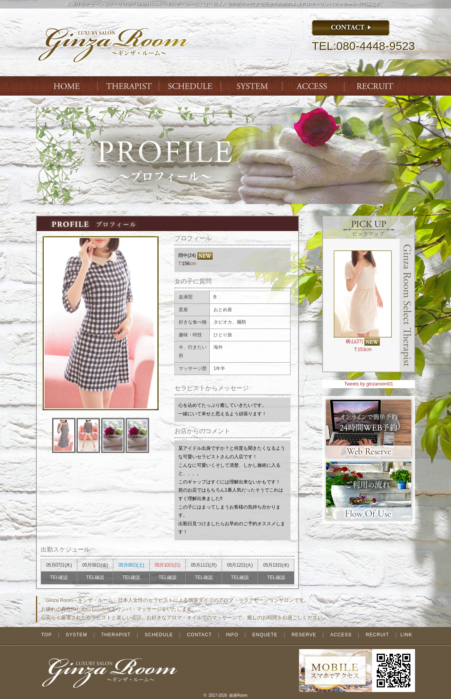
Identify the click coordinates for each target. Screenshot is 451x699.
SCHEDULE (159, 634)
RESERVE (304, 634)
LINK (406, 634)
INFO (232, 634)
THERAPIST (129, 86)
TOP (46, 634)
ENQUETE (264, 634)
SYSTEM (253, 86)
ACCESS (314, 86)
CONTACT (199, 634)
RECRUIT (377, 634)
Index (67, 86)
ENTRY (376, 86)
